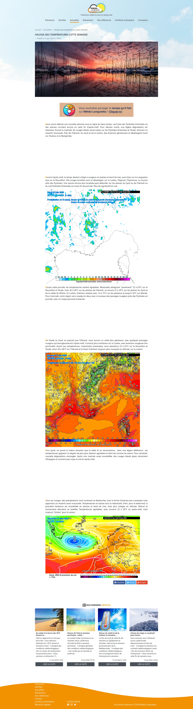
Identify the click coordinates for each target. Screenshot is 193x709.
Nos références (104, 20)
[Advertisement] (96, 156)
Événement (88, 20)
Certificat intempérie (124, 20)
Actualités (74, 20)
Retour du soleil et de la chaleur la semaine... (109, 634)
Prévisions (50, 20)
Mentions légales (43, 704)
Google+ (141, 582)
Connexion (143, 20)
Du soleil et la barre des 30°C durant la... (48, 634)
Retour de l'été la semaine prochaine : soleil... (78, 634)
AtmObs (62, 20)
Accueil (38, 30)
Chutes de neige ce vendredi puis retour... (142, 634)
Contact (38, 698)
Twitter (131, 582)
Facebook (119, 582)
